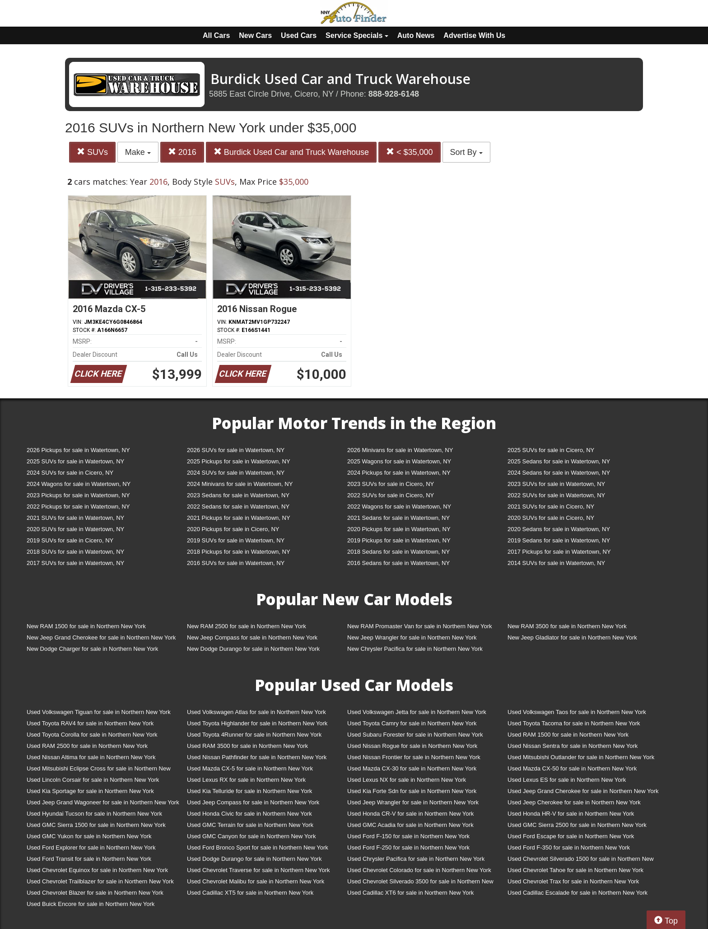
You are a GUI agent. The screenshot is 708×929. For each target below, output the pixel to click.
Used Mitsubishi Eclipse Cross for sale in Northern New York (99, 770)
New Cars (255, 35)
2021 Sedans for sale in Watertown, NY (398, 517)
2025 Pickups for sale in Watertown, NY (238, 461)
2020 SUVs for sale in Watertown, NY (75, 529)
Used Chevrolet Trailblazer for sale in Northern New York (100, 881)
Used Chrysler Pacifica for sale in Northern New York (415, 858)
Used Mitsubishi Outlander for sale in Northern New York (581, 757)
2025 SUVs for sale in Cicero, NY (551, 450)
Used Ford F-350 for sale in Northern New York (569, 847)
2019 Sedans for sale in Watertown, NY (559, 540)
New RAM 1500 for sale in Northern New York (86, 626)
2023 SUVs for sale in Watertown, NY (556, 484)
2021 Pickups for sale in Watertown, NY (238, 517)
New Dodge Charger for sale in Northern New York (92, 648)
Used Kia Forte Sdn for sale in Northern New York (411, 791)
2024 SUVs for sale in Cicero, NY (70, 472)
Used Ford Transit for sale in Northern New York (89, 858)
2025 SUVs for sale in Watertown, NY (75, 461)
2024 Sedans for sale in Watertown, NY (559, 472)
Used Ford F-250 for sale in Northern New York (408, 847)
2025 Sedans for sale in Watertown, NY (559, 461)
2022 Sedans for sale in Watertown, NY (238, 506)
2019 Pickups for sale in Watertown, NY (399, 540)
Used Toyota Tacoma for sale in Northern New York (574, 723)
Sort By (466, 152)
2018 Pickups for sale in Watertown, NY (238, 551)
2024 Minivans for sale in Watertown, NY (240, 484)
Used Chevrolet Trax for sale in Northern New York (573, 881)
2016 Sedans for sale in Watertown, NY (398, 563)
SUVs (92, 152)
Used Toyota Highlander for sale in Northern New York (257, 723)
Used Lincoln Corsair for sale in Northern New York (93, 779)
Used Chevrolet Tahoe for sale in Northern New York (575, 870)
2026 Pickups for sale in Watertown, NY (78, 450)
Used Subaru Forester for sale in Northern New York (415, 734)
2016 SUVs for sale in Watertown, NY (235, 563)
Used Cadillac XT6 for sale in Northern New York (410, 892)
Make (138, 152)
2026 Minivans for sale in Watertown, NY (400, 450)
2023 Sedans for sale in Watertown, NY (238, 495)
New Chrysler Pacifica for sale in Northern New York (415, 648)
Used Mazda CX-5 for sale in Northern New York (250, 768)
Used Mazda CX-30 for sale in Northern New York (411, 768)
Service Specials (357, 35)
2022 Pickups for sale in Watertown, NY (78, 506)
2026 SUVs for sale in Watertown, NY (235, 450)
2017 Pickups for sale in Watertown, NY (559, 551)
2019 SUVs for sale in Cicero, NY (70, 540)
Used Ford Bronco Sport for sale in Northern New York (257, 847)
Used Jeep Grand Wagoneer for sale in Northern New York (103, 802)
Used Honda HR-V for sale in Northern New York (571, 813)
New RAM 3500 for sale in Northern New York (567, 626)
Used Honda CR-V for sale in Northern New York (410, 813)
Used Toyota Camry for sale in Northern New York (412, 723)
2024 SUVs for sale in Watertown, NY (235, 472)
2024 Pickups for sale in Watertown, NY (399, 472)
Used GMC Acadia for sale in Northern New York (410, 825)
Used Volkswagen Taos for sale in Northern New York (577, 712)
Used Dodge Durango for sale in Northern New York (254, 858)
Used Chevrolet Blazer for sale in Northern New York (95, 892)
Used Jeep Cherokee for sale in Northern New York (574, 802)
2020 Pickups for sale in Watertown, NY (399, 529)
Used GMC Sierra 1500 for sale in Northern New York (96, 825)
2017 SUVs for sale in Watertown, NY (75, 563)
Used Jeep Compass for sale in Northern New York (253, 802)
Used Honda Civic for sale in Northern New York (249, 813)
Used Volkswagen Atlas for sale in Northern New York (256, 712)
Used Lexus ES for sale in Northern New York (567, 779)
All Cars (216, 35)
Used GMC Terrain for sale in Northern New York (250, 825)
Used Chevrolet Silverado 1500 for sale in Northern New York (581, 860)
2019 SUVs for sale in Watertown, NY (235, 540)
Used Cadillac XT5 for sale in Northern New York (250, 892)
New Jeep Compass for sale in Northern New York (252, 637)
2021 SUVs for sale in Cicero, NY (551, 506)
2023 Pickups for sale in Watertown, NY (78, 495)
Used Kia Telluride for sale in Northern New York (249, 791)
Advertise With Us (474, 35)
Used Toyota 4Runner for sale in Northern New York (254, 734)
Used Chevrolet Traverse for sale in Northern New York (258, 870)
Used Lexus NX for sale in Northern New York (406, 779)
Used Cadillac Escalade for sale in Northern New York (577, 892)
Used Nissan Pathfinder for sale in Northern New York (256, 757)
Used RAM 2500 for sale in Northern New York (87, 745)
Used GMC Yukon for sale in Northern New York (89, 836)
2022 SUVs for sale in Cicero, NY (390, 495)
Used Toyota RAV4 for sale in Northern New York (90, 723)
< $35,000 (409, 152)
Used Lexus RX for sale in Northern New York (246, 779)
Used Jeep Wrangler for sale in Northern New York (413, 802)
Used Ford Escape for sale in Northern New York (571, 836)
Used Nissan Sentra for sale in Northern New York (573, 745)
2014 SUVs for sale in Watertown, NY (556, 563)
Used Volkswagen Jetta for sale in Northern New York (416, 712)
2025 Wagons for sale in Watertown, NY (399, 461)
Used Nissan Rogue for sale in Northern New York (412, 745)
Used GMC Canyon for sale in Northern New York (251, 836)
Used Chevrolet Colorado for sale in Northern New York (419, 870)
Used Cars (299, 35)
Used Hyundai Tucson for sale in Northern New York (94, 813)
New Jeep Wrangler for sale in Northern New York (412, 637)
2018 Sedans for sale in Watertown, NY (398, 551)
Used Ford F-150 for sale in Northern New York (408, 836)
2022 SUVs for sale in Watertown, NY (556, 495)
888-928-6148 (393, 93)
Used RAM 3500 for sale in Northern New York (247, 745)
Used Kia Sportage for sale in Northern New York (90, 791)
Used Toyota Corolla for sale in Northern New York (92, 734)
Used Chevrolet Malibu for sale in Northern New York (255, 881)
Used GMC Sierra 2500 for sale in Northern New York (577, 825)
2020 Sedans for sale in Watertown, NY (559, 529)
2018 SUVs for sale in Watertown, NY (75, 551)
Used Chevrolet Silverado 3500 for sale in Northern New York (420, 883)
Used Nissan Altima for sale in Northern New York (91, 757)
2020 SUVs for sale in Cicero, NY (551, 517)
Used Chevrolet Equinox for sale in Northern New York (97, 870)
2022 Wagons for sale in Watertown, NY (399, 506)
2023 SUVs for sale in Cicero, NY (390, 484)
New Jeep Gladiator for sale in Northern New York (572, 637)
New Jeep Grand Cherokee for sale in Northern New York (101, 637)
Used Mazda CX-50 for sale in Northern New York (572, 768)
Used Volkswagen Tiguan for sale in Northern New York (99, 712)
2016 (182, 152)
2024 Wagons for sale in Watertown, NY (78, 484)
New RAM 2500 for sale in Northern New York (246, 626)
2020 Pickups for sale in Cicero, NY (233, 529)
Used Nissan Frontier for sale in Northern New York (413, 757)
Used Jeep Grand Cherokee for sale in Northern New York (583, 791)
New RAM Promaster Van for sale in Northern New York (419, 626)
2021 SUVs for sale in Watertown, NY (75, 517)
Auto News (416, 35)
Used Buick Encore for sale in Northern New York (90, 904)
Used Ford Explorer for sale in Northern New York (91, 847)
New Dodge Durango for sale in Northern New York (253, 648)
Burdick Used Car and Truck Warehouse (291, 152)
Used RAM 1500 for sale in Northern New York (568, 734)
